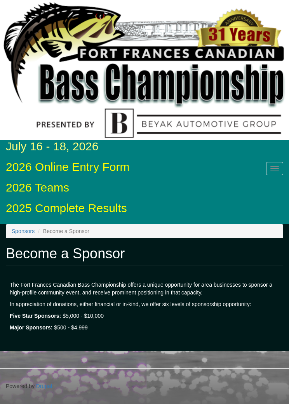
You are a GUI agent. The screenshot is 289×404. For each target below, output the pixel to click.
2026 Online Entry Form (67, 166)
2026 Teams (37, 187)
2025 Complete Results (66, 208)
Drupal (44, 386)
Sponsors (23, 231)
